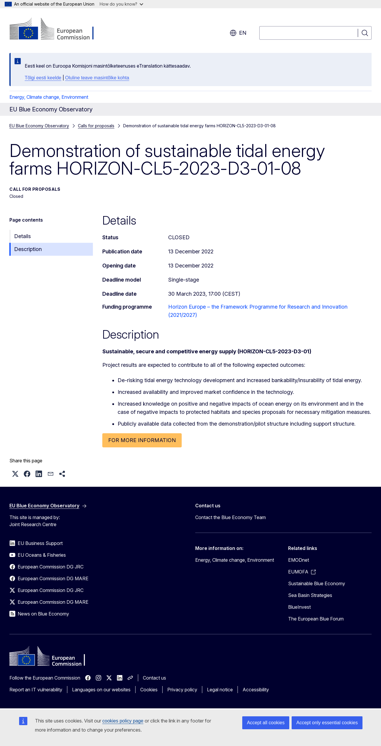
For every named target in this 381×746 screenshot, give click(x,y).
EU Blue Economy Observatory (39, 125)
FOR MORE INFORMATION (142, 440)
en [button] (238, 32)
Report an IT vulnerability (35, 690)
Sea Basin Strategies (310, 595)
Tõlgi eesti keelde (43, 77)
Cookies (149, 690)
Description (28, 249)
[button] (15, 474)
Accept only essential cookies (327, 722)
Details (22, 236)
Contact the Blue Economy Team (230, 517)
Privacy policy (182, 690)
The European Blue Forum (316, 619)
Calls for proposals (96, 125)
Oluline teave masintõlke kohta (97, 77)
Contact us (154, 678)
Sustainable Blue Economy (316, 583)
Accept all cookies (266, 722)
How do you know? (121, 3)
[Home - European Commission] (56, 29)
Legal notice (220, 690)
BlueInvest (299, 607)
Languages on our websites (101, 690)
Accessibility (256, 690)
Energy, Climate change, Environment (48, 97)
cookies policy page (122, 720)
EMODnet (298, 560)
